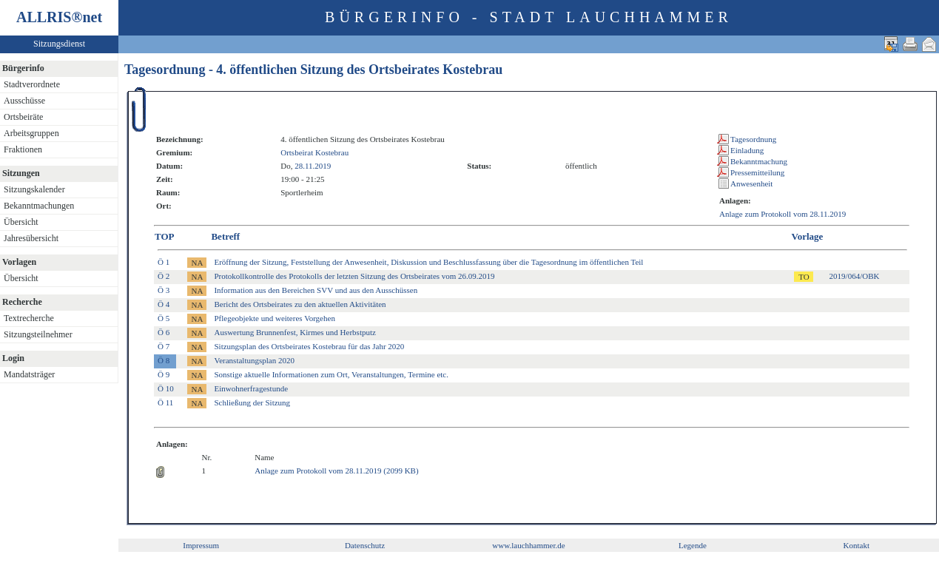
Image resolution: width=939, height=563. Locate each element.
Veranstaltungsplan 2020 (254, 360)
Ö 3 (163, 290)
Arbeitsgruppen (31, 133)
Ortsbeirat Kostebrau (314, 152)
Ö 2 (163, 276)
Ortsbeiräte (23, 117)
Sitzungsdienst (59, 43)
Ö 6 (163, 332)
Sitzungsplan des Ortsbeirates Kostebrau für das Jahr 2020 (309, 346)
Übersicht (21, 222)
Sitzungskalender (34, 189)
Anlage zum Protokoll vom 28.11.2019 (782, 213)
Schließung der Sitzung (252, 402)
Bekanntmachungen (39, 205)
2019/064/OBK (854, 276)
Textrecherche (29, 318)
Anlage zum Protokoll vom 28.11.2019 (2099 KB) (336, 470)
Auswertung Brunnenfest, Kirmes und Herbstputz (294, 332)
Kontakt (856, 545)
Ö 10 (166, 388)
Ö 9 (163, 374)
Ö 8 (163, 360)
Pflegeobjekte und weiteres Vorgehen (274, 318)
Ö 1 (163, 261)
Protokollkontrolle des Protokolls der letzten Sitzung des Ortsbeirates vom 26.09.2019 (354, 276)
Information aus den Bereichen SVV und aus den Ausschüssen (315, 290)
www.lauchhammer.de (528, 545)
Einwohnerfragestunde (251, 388)
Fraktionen (23, 149)
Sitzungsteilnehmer (38, 334)
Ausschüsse (24, 100)
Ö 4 (163, 304)
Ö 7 (163, 346)
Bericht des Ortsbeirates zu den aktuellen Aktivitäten (300, 304)
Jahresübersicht (31, 238)
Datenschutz (365, 545)
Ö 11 (165, 402)
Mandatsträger (29, 374)
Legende (693, 545)
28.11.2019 (313, 165)
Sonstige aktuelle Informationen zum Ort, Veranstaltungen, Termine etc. (331, 374)
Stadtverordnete (32, 84)
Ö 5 (163, 318)
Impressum (201, 545)
